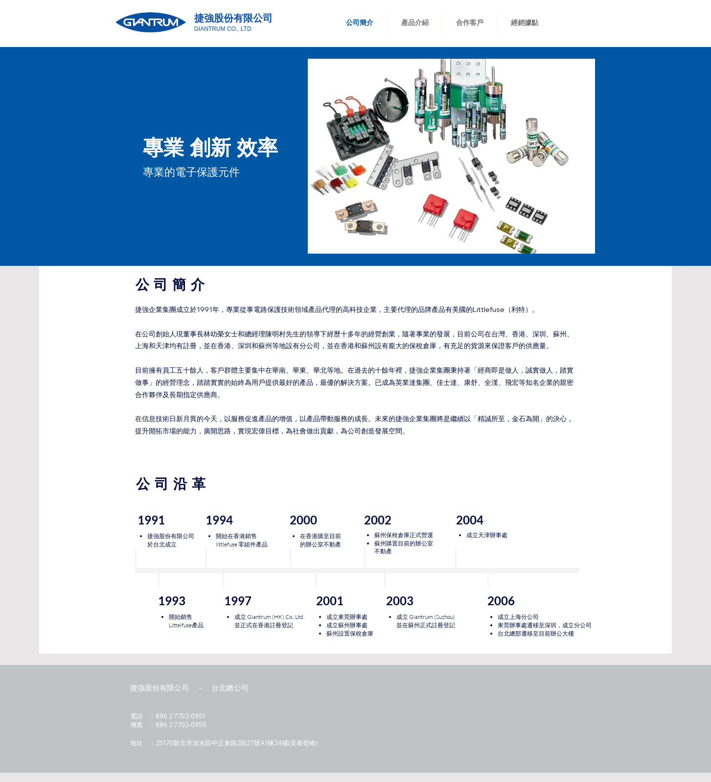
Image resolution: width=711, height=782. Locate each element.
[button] (451, 156)
